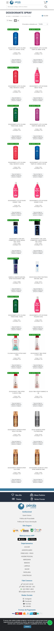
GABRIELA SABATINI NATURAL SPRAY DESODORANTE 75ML (16, 277)
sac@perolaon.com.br (27, 591)
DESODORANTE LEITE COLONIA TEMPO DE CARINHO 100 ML (16, 48)
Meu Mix (16, 495)
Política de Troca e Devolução (27, 522)
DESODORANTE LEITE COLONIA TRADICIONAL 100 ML (16, 316)
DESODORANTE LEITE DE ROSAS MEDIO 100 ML (38, 86)
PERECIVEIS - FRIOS (27, 553)
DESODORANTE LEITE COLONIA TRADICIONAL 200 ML (16, 125)
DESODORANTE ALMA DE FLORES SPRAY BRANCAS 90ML (38, 468)
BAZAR (27, 569)
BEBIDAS (27, 563)
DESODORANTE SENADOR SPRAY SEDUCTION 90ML (17, 430)
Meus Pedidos (37, 495)
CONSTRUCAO (27, 575)
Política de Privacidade (27, 518)
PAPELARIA (27, 572)
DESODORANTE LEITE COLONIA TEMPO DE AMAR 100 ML (38, 48)
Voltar (45, 16)
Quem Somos (27, 515)
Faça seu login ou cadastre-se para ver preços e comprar (16, 61)
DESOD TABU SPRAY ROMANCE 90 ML (38, 392)
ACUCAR (27, 547)
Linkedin (27, 606)
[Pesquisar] (46, 6)
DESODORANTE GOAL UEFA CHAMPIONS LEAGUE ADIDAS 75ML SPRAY (38, 240)
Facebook (27, 601)
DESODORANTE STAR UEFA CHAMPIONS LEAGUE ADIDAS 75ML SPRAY (17, 240)
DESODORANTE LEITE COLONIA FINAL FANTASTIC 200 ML (16, 163)
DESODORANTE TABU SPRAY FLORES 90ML (38, 354)
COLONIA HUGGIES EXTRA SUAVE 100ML (17, 354)
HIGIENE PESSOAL (27, 556)
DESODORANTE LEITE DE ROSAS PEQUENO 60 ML (38, 316)
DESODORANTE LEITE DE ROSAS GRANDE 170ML (17, 201)
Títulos (16, 499)
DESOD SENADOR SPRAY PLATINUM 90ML (38, 430)
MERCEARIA (27, 559)
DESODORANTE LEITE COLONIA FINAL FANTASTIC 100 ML (16, 86)
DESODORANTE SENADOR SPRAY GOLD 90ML (17, 468)
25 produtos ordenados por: (29, 24)
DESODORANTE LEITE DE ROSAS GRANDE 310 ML (38, 201)
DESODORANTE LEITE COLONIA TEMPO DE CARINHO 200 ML (38, 163)
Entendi (27, 627)
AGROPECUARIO (27, 550)
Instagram (27, 599)
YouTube (27, 604)
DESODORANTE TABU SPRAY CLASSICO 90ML (17, 392)
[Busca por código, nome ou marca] (25, 6)
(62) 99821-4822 (27, 589)
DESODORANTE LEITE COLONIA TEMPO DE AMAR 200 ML (38, 125)
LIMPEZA (27, 566)
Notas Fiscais (37, 499)
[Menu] (7, 2)
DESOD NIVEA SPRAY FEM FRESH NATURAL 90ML (38, 277)
